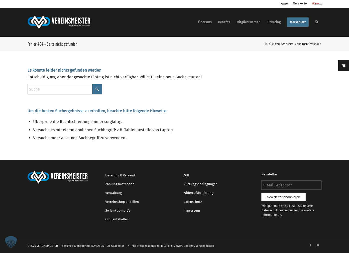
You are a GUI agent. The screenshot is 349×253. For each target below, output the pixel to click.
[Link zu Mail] (318, 245)
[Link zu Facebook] (310, 245)
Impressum (191, 210)
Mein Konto (300, 3)
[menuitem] (205, 22)
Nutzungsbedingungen (200, 184)
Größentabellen (117, 219)
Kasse (284, 3)
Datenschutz (192, 202)
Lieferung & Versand (120, 175)
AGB (186, 175)
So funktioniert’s (117, 210)
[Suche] (317, 22)
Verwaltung (113, 193)
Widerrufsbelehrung (198, 193)
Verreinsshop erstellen (122, 202)
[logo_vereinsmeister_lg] (59, 22)
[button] (11, 242)
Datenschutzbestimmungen (280, 210)
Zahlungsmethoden (119, 184)
